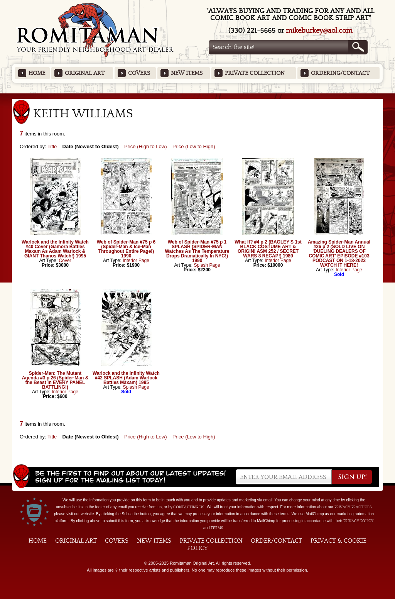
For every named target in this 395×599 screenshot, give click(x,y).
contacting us (188, 507)
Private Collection (255, 73)
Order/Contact (276, 540)
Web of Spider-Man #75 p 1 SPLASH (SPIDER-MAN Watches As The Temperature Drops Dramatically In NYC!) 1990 (197, 251)
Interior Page (136, 260)
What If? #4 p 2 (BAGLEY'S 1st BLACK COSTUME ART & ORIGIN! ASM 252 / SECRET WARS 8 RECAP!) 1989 (268, 249)
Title (52, 146)
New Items (187, 73)
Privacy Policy (358, 521)
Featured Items (197, 96)
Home (37, 73)
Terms (217, 528)
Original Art (85, 73)
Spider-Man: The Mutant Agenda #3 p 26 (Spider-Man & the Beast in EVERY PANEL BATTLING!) (55, 380)
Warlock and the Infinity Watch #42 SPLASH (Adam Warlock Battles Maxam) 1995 (126, 378)
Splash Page (207, 265)
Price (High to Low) (145, 146)
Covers (139, 73)
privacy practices (353, 507)
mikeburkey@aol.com (319, 31)
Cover (65, 260)
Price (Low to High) (193, 146)
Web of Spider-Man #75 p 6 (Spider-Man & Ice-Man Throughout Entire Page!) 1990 (126, 249)
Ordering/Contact (340, 73)
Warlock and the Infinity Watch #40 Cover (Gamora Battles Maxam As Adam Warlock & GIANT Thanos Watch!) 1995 (55, 249)
